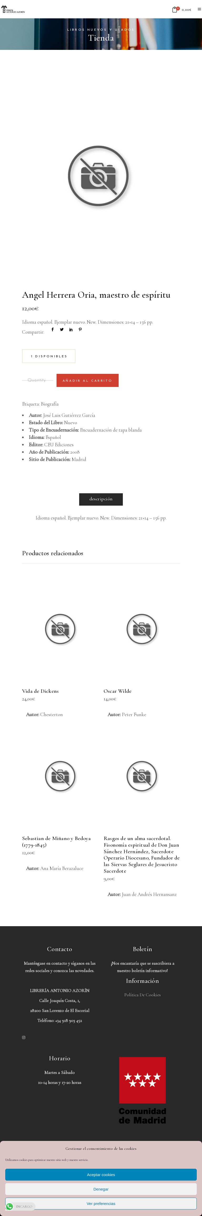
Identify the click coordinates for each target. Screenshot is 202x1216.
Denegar (101, 1189)
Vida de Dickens (40, 691)
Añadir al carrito (88, 380)
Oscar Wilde (118, 691)
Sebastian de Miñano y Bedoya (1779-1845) (56, 841)
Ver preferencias (101, 1203)
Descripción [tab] (101, 499)
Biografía (50, 404)
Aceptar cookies (101, 1174)
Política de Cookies (142, 995)
